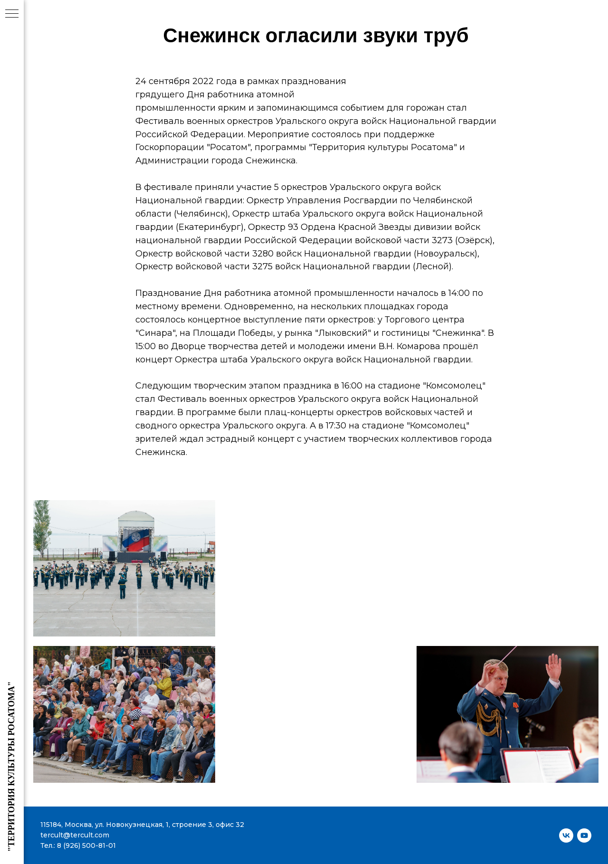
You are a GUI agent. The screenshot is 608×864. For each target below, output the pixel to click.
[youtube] (584, 835)
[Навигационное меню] (12, 14)
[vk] (566, 835)
